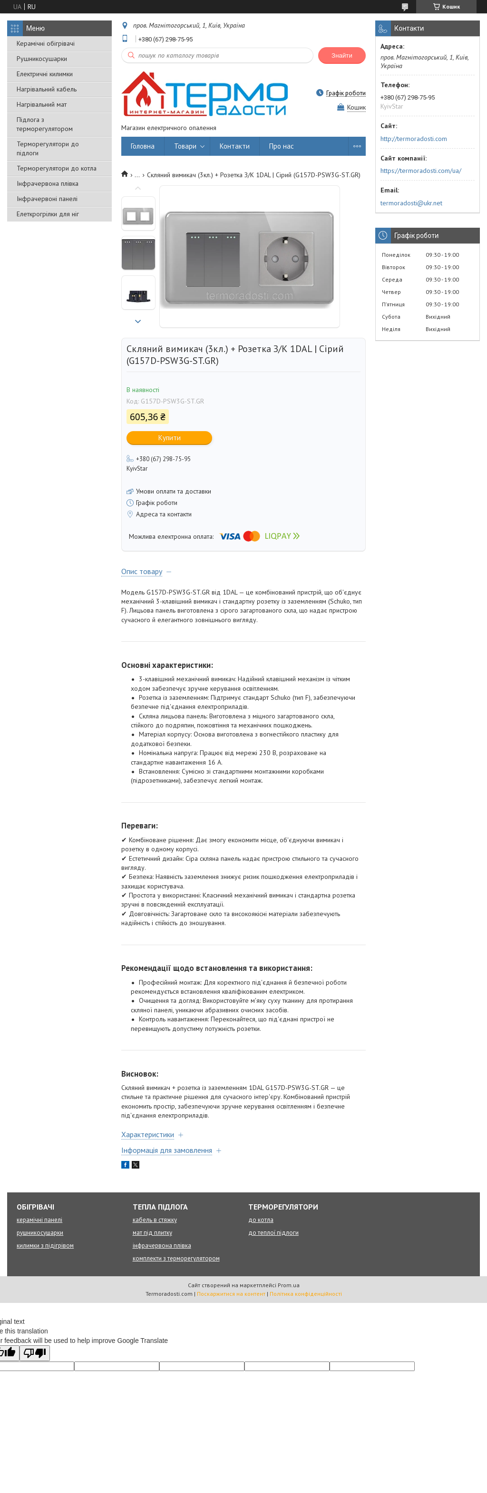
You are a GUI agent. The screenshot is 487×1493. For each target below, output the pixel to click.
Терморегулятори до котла (57, 168)
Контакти (235, 146)
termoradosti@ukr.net (411, 203)
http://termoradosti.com (413, 138)
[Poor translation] (34, 1353)
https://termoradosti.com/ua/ (420, 170)
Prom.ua (289, 1285)
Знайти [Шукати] (341, 55)
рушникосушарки (40, 1233)
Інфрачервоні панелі (47, 198)
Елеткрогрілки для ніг (48, 214)
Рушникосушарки (42, 58)
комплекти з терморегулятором (176, 1258)
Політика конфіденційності (306, 1293)
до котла (260, 1220)
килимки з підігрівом (45, 1245)
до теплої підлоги (273, 1233)
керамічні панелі (39, 1220)
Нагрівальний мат (42, 104)
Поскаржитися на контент (231, 1293)
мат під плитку (152, 1233)
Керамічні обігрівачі (46, 43)
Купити (169, 437)
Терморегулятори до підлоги (48, 148)
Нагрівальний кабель (47, 89)
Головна (143, 146)
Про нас (281, 146)
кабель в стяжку (155, 1220)
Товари (185, 146)
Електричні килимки (45, 74)
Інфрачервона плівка (47, 183)
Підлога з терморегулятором (45, 124)
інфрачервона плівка (162, 1245)
